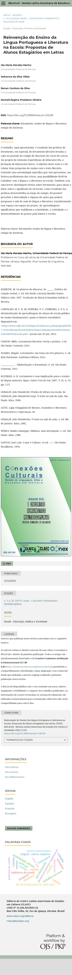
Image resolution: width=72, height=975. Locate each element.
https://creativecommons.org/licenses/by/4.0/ (29, 666)
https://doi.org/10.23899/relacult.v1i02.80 (30, 115)
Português (10, 813)
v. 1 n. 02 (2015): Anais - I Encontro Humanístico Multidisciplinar (31, 20)
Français (9, 808)
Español (9, 803)
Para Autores (11, 771)
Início (6, 15)
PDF (8, 563)
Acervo (17, 15)
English (9, 798)
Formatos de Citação (19, 739)
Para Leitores (12, 766)
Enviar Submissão (18, 828)
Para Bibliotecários (14, 776)
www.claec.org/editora (20, 916)
